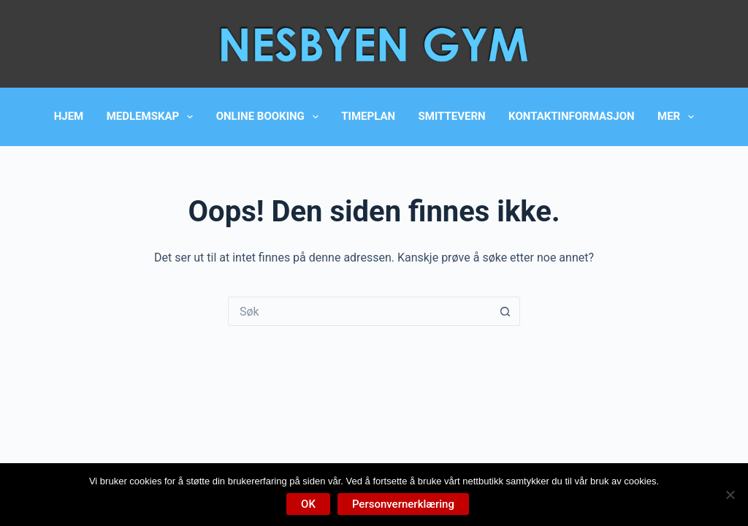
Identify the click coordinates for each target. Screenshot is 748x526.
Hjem (69, 116)
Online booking (270, 117)
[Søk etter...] (359, 311)
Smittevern (452, 116)
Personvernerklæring (403, 504)
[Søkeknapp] (505, 311)
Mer (678, 117)
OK (308, 504)
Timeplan (368, 116)
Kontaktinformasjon (571, 116)
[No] (729, 494)
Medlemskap (153, 117)
